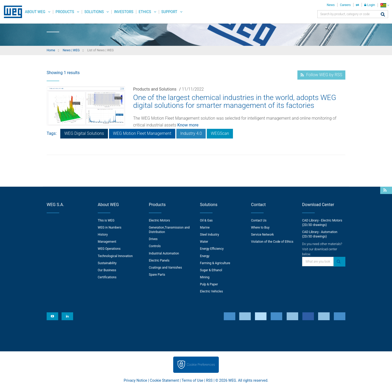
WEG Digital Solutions (84, 133)
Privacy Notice (135, 380)
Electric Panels (159, 260)
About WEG (35, 12)
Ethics (145, 12)
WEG (11, 12)
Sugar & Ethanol (211, 270)
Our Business (107, 270)
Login (369, 5)
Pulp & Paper (209, 284)
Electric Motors (159, 220)
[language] (385, 5)
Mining (204, 277)
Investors (123, 12)
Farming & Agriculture (215, 263)
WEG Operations (109, 249)
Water (204, 241)
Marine (205, 227)
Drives (153, 239)
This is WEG (106, 220)
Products (65, 12)
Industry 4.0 (191, 133)
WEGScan (220, 133)
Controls (155, 246)
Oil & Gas (206, 220)
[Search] (383, 14)
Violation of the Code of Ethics (272, 241)
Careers (345, 5)
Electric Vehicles (211, 291)
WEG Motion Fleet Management (142, 133)
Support (169, 12)
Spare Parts (157, 274)
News (331, 5)
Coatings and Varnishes (165, 267)
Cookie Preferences (201, 365)
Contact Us (258, 220)
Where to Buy (260, 227)
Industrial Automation (164, 253)
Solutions (94, 12)
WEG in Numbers (109, 227)
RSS (209, 380)
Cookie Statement (164, 380)
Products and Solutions (154, 89)
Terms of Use (192, 380)
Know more (188, 125)
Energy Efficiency (212, 249)
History (103, 234)
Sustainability (107, 263)
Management (107, 241)
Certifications (107, 277)
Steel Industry (209, 234)
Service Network (262, 234)
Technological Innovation (115, 256)
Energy (204, 256)
